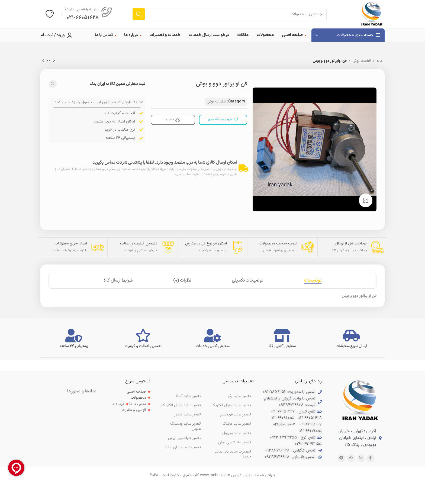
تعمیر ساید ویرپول (236, 433)
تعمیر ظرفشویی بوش (184, 438)
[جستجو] (230, 14)
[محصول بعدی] (43, 60)
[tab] (312, 280)
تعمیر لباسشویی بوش (234, 442)
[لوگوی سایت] (372, 14)
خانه (379, 61)
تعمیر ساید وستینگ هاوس (185, 426)
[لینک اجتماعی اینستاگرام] (361, 458)
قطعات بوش (361, 61)
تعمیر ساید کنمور (187, 414)
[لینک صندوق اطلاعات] (88, 14)
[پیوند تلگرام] (341, 458)
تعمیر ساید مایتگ (237, 424)
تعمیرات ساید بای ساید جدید (233, 454)
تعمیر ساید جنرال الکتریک (181, 405)
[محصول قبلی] (54, 60)
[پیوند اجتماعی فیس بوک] (370, 458)
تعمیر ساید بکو (239, 396)
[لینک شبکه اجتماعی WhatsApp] (53, 84)
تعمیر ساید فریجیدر (235, 414)
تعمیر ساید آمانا (188, 396)
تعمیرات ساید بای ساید (183, 447)
